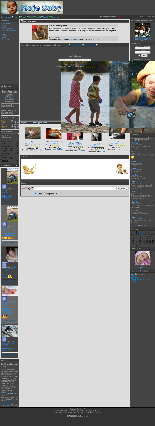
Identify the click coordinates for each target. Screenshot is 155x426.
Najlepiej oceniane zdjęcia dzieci (34, 123)
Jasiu (134, 217)
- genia (82, 65)
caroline (135, 175)
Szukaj (4, 37)
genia (2, 128)
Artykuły (24, 17)
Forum (16, 17)
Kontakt (38, 17)
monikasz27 (38, 150)
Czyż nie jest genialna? (143, 38)
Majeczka (4, 126)
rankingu (66, 45)
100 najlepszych (7, 29)
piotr (2, 124)
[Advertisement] (9, 63)
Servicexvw (9, 98)
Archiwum (142, 226)
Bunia (3, 123)
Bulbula (3, 121)
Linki (31, 17)
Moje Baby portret (75, 145)
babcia (10, 189)
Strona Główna (6, 17)
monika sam (80, 151)
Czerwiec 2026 (142, 232)
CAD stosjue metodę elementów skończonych (8, 402)
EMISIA (59, 149)
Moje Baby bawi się (32, 144)
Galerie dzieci (6, 24)
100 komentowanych (9, 30)
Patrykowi (134, 277)
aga (133, 182)
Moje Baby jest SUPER (143, 40)
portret (142, 268)
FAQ (3, 32)
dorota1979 (123, 149)
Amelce (133, 276)
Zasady (45, 17)
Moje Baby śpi (53, 143)
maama (102, 152)
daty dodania (77, 45)
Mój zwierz (55, 17)
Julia (142, 266)
